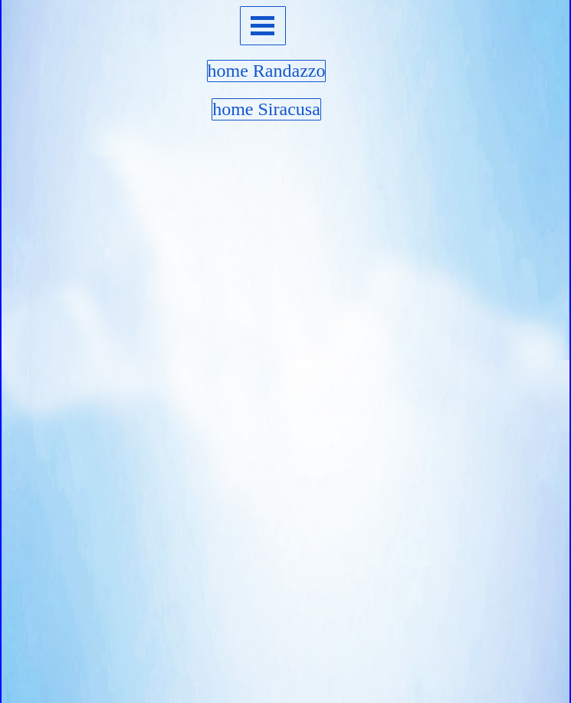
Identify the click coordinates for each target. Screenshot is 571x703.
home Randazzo (267, 71)
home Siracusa (266, 109)
